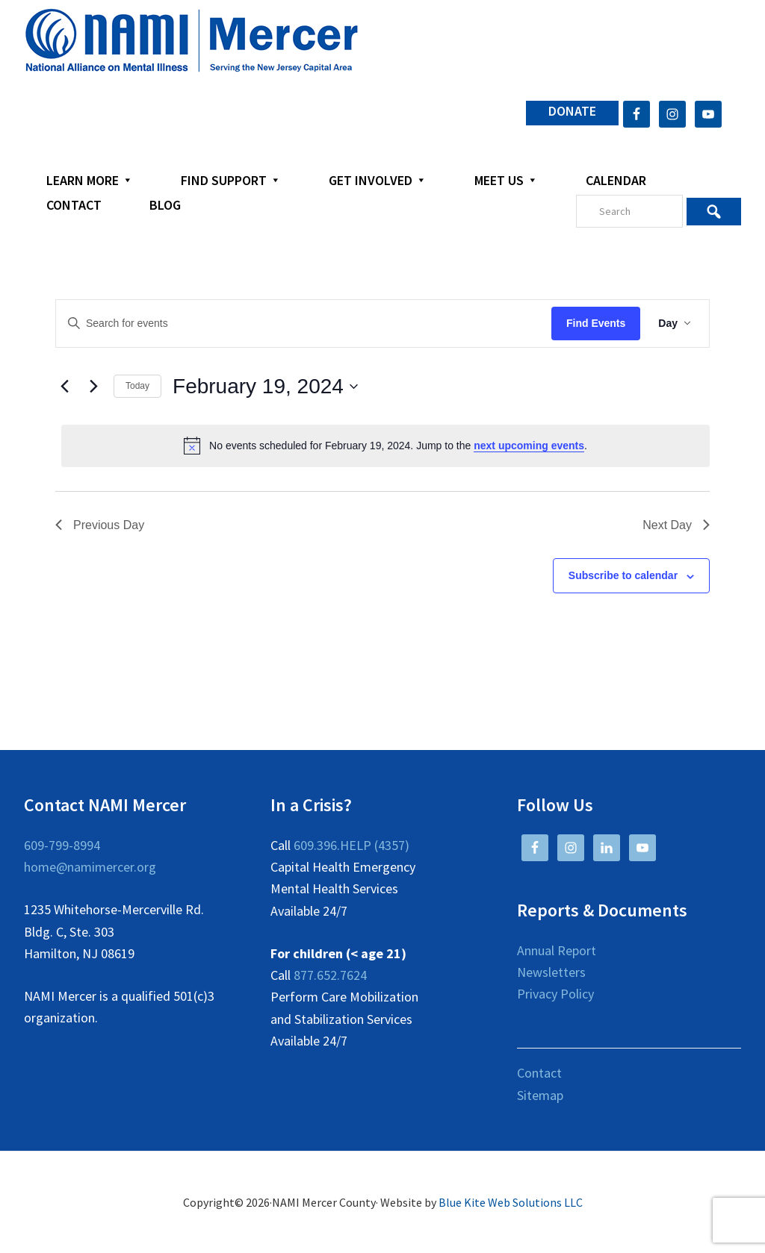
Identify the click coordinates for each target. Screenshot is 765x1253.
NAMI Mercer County (191, 41)
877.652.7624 (330, 975)
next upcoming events (529, 445)
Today (137, 386)
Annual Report (556, 950)
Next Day (676, 525)
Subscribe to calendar (623, 575)
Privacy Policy (555, 993)
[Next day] (93, 387)
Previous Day (99, 525)
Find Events (595, 323)
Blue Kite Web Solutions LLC (511, 1202)
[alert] (385, 445)
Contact (539, 1072)
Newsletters (551, 972)
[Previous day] (64, 387)
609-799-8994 (62, 845)
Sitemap (540, 1095)
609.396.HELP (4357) (351, 845)
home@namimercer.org (90, 866)
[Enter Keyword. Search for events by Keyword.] (303, 323)
